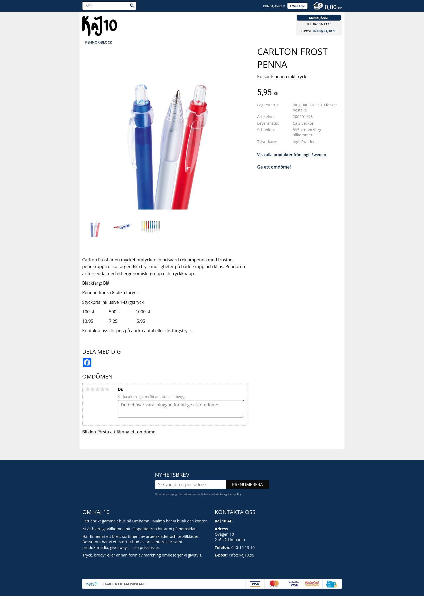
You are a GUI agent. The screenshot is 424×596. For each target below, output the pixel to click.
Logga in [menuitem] (297, 6)
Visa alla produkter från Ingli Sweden (291, 154)
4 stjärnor (102, 389)
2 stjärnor (92, 389)
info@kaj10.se (324, 31)
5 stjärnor (107, 389)
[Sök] (132, 6)
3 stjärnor (97, 389)
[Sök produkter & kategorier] (109, 5)
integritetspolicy (230, 494)
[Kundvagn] (326, 7)
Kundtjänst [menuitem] (272, 6)
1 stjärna (87, 389)
